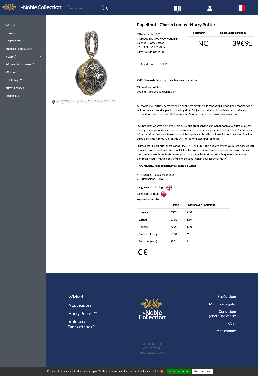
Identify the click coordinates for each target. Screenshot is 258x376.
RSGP (163, 64)
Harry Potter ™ (82, 313)
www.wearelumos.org (226, 114)
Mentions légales (223, 304)
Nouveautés (79, 305)
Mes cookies (226, 330)
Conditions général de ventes (222, 313)
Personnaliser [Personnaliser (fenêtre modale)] (202, 371)
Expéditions (227, 296)
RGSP (232, 323)
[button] (23, 25)
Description (147, 64)
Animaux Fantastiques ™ (82, 324)
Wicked (75, 296)
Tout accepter (179, 371)
